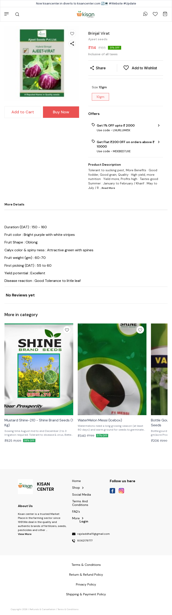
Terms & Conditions (68, 609)
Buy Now (61, 112)
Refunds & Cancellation (43, 609)
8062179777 (84, 540)
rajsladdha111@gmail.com (93, 534)
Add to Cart (22, 112)
